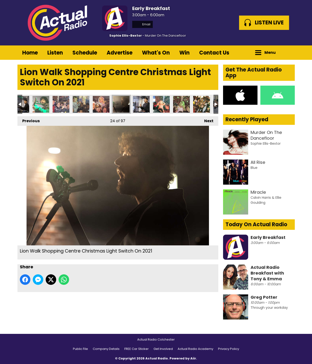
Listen (55, 52)
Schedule (84, 52)
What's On (156, 52)
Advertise (119, 52)
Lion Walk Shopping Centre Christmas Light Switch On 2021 (41, 104)
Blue (254, 167)
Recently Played (246, 119)
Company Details (106, 349)
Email (142, 24)
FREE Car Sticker (136, 349)
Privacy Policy (228, 349)
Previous (28, 120)
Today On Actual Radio (256, 224)
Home (30, 52)
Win (184, 52)
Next (206, 120)
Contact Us (214, 52)
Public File (80, 349)
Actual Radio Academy (195, 349)
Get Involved (163, 349)
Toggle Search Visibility (287, 52)
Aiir (193, 358)
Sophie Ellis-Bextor (125, 35)
